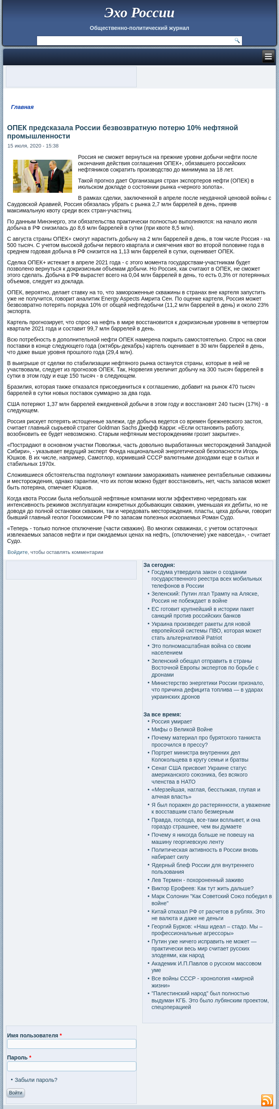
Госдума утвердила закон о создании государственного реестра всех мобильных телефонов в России (206, 579)
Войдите (17, 552)
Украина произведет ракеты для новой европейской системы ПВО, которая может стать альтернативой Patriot (206, 631)
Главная (22, 107)
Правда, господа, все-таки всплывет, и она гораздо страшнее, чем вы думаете (205, 823)
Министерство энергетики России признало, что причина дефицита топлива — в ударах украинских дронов (207, 690)
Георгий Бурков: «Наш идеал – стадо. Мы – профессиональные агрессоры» (206, 930)
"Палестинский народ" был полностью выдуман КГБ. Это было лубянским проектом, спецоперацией (210, 1000)
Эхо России (139, 12)
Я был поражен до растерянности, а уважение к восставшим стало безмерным (210, 808)
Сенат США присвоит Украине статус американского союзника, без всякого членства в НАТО (199, 775)
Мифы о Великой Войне (182, 729)
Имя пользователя (34, 1035)
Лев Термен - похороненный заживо (197, 880)
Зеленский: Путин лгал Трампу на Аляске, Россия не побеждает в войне (205, 597)
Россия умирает (171, 721)
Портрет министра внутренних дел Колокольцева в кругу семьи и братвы (199, 756)
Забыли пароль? (36, 1080)
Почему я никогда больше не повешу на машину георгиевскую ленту (202, 838)
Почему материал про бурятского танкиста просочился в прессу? (205, 741)
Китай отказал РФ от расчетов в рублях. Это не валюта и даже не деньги (208, 915)
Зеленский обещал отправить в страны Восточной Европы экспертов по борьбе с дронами (205, 668)
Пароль (19, 1057)
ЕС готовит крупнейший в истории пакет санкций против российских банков (202, 612)
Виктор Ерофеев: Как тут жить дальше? (202, 888)
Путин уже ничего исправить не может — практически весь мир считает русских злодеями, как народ (204, 948)
